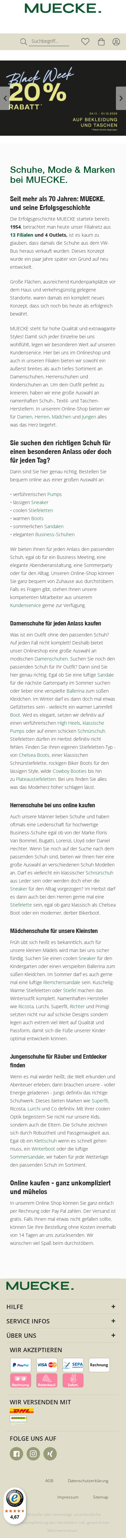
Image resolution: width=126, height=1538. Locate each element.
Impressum (68, 1497)
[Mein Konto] (116, 41)
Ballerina (75, 691)
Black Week (63, 98)
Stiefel (69, 990)
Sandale (105, 675)
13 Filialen (21, 235)
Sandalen (54, 526)
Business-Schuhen (55, 534)
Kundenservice (25, 605)
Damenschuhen (51, 659)
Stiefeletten (41, 510)
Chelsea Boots (34, 755)
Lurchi (34, 1108)
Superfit (100, 1100)
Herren (42, 416)
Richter (77, 1006)
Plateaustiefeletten (36, 779)
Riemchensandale (61, 982)
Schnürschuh (91, 731)
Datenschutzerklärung (88, 1481)
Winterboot (43, 1149)
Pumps (54, 494)
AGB (49, 1481)
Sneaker (39, 502)
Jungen (89, 416)
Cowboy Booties (70, 771)
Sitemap (100, 1497)
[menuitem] (11, 41)
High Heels (68, 723)
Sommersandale (27, 1157)
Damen (24, 416)
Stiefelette (21, 905)
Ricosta (26, 1006)
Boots (37, 518)
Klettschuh (45, 1141)
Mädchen (61, 416)
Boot (15, 715)
